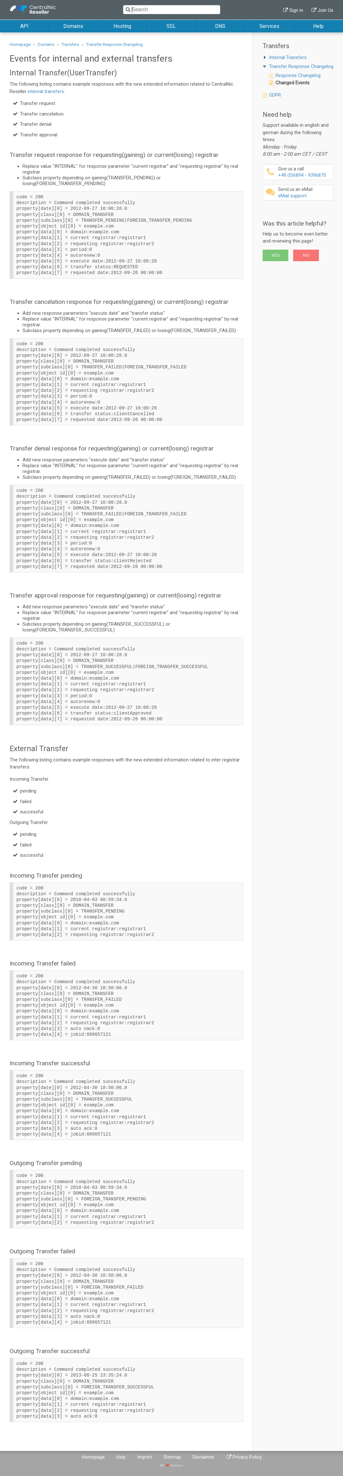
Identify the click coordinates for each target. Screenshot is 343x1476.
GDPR (275, 95)
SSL (171, 26)
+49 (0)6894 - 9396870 (304, 172)
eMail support (304, 193)
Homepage (20, 44)
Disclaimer (203, 1457)
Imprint (144, 1457)
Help (318, 26)
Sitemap (172, 1457)
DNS (220, 26)
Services (269, 26)
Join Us (325, 10)
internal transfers (46, 91)
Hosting (122, 26)
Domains (73, 26)
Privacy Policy (247, 1457)
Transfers (70, 44)
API (24, 26)
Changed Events (292, 83)
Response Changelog (297, 75)
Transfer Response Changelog (114, 44)
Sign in (296, 10)
